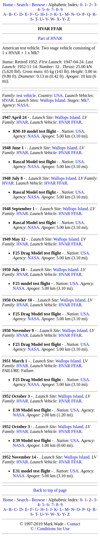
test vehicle (26, 95)
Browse (38, 4)
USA (58, 95)
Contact (73, 524)
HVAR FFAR (70, 122)
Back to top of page (50, 490)
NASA (23, 105)
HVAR (8, 100)
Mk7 (85, 100)
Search (22, 4)
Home (8, 4)
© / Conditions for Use (49, 528)
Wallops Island (52, 100)
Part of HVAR (50, 38)
